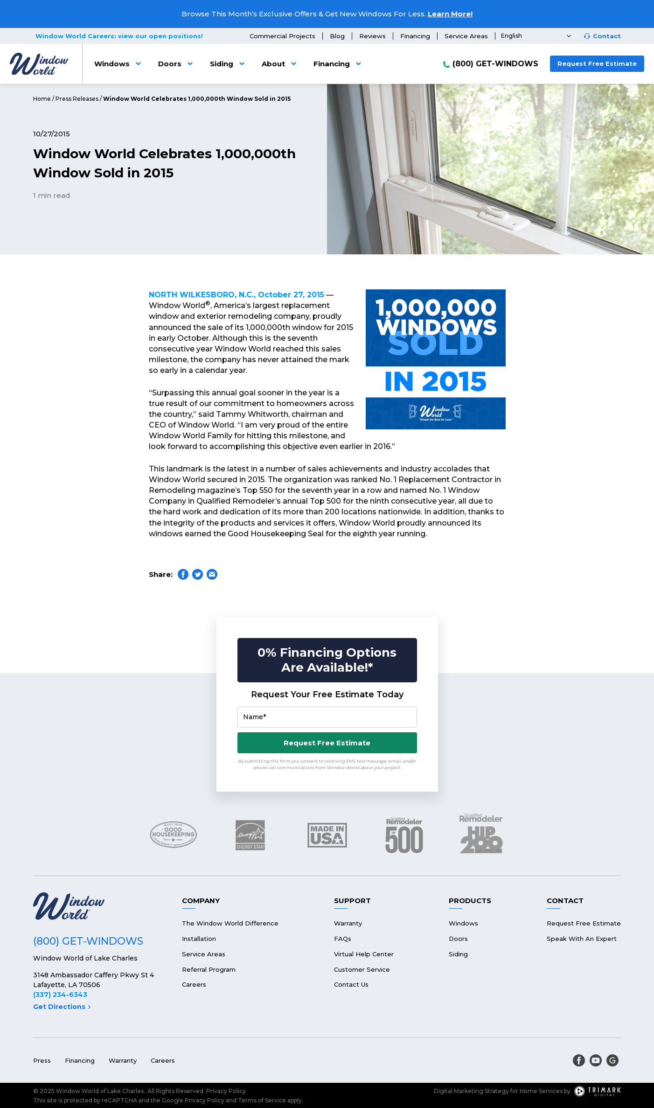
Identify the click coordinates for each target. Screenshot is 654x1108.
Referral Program (209, 969)
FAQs (342, 938)
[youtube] (596, 1060)
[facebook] (579, 1060)
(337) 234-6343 (60, 994)
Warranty (348, 923)
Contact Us (351, 984)
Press (42, 1060)
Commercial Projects (282, 36)
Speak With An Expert (582, 938)
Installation (199, 938)
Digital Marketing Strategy (471, 1090)
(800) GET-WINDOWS (495, 64)
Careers (194, 984)
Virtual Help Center (364, 954)
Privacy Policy (226, 1090)
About (280, 64)
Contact (607, 36)
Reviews (372, 36)
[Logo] (39, 64)
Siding (229, 64)
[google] (612, 1060)
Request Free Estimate (597, 63)
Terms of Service (262, 1100)
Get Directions (61, 1007)
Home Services (541, 1090)
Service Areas (466, 36)
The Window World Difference (230, 923)
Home (42, 98)
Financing (415, 36)
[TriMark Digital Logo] (597, 1091)
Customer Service (362, 969)
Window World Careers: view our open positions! (119, 36)
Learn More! (450, 13)
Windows (119, 64)
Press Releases (77, 98)
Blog (337, 36)
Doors (177, 64)
